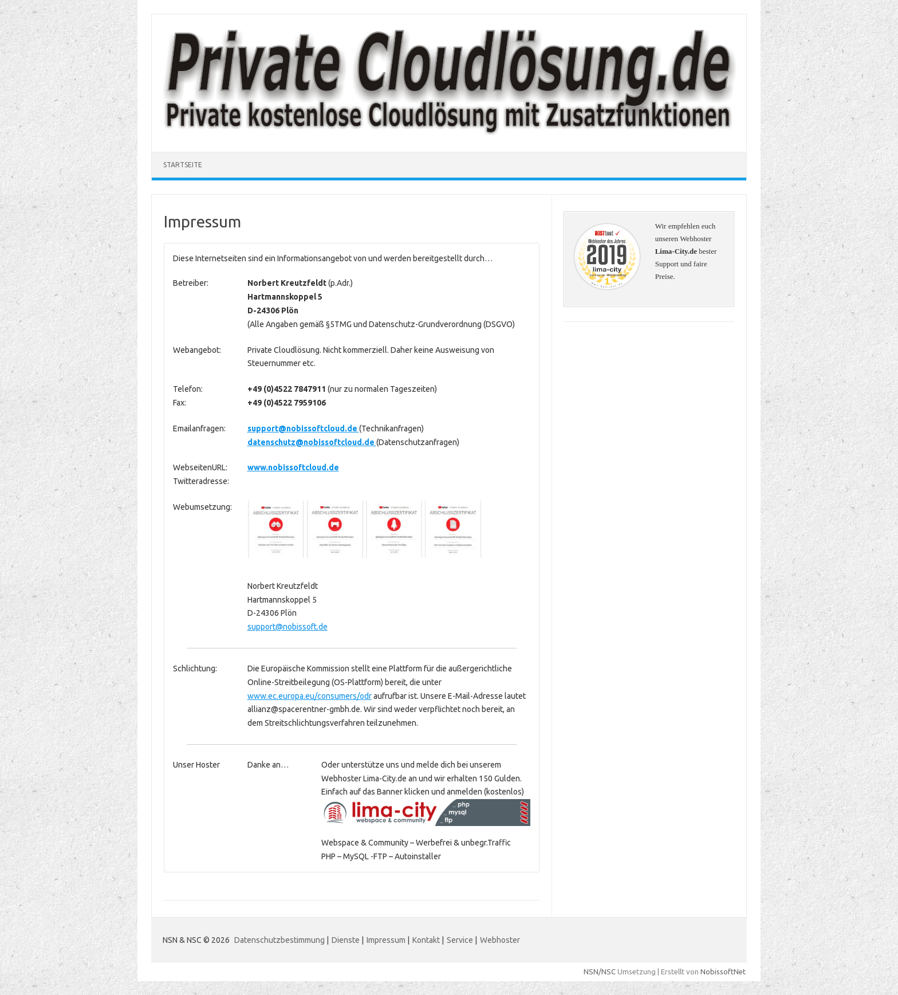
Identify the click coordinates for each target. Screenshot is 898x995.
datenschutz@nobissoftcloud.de (311, 442)
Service (460, 940)
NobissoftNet (723, 972)
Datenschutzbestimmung (279, 940)
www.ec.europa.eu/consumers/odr (309, 696)
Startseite (182, 164)
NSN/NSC (600, 972)
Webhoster (500, 940)
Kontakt (426, 940)
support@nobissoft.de (287, 626)
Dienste (346, 940)
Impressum (386, 940)
